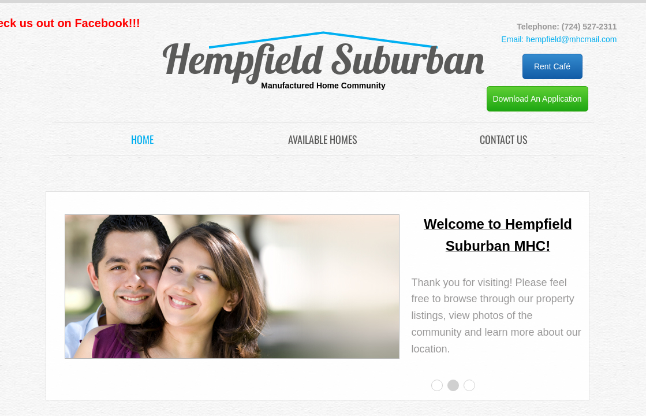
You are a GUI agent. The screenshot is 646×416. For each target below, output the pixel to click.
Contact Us (504, 139)
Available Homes (322, 139)
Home (142, 139)
